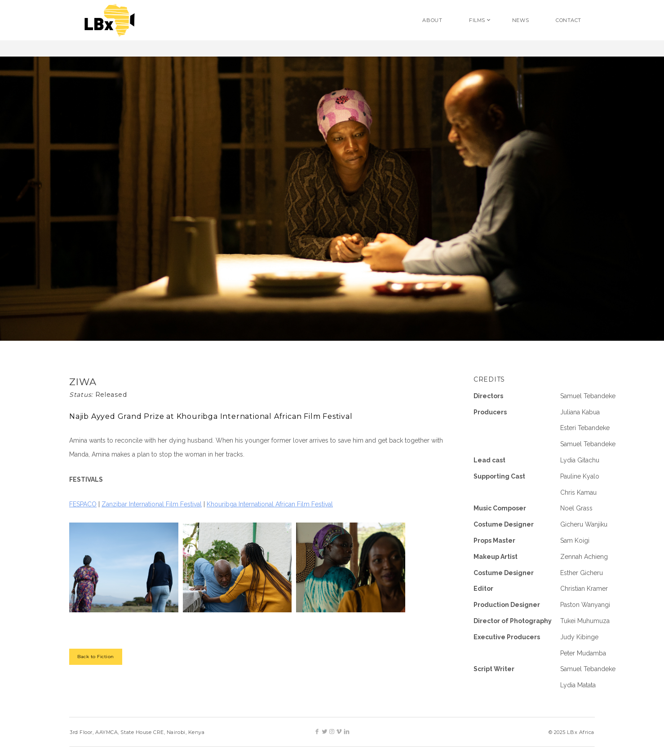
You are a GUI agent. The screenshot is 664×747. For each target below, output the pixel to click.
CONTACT (568, 20)
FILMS (477, 20)
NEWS (520, 20)
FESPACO (83, 504)
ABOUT (432, 20)
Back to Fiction (95, 656)
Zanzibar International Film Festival (152, 504)
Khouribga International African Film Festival (270, 504)
